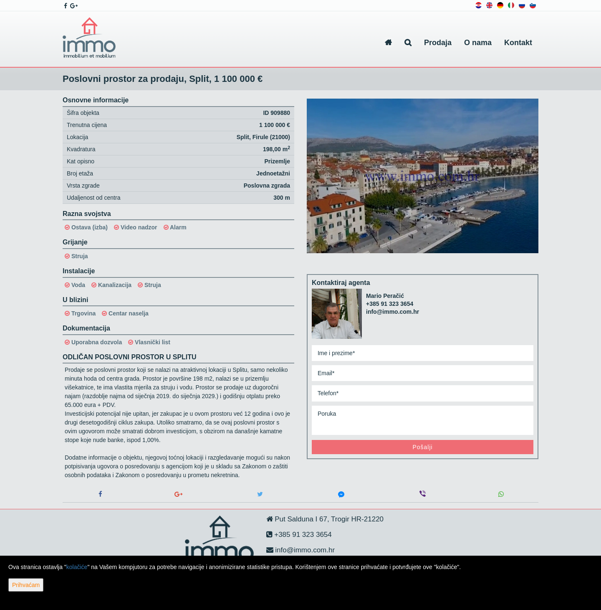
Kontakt (518, 42)
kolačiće (77, 567)
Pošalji (422, 447)
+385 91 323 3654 (389, 303)
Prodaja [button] (438, 42)
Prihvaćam (26, 585)
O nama (478, 42)
